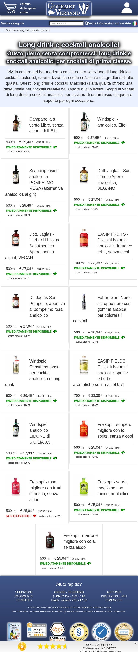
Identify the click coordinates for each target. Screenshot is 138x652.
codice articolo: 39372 (87, 209)
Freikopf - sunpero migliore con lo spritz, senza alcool (115, 430)
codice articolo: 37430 (19, 151)
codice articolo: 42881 (50, 516)
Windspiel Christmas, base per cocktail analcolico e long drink (32, 373)
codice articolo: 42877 (19, 405)
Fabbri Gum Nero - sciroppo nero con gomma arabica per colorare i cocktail (102, 309)
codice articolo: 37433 (87, 147)
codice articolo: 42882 (87, 514)
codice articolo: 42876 (87, 341)
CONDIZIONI (114, 600)
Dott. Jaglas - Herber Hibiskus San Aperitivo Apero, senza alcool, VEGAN (32, 246)
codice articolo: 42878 (87, 405)
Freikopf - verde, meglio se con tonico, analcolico (113, 488)
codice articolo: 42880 (87, 456)
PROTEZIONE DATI (114, 596)
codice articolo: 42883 (53, 568)
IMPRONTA (113, 592)
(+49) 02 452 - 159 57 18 (69, 596)
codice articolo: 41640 (87, 272)
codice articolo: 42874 (19, 336)
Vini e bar (11, 30)
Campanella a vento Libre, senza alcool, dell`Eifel (46, 125)
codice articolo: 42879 (19, 462)
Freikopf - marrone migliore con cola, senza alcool (80, 541)
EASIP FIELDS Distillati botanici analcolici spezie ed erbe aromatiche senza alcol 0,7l (100, 373)
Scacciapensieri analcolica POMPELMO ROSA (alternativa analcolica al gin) (34, 182)
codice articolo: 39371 (19, 215)
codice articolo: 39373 (19, 278)
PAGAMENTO (24, 596)
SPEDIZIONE (24, 592)
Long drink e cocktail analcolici (34, 30)
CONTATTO (24, 600)
